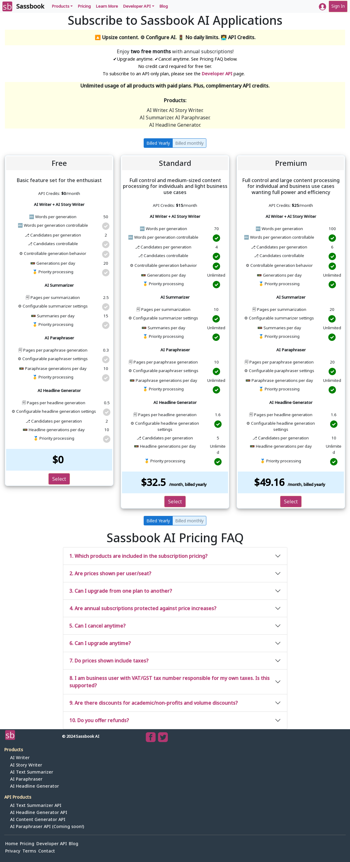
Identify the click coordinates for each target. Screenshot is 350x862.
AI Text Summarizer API (35, 805)
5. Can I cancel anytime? (97, 625)
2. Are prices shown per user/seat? (110, 573)
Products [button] (60, 6)
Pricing (84, 6)
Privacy (12, 851)
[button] (322, 6)
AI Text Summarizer (31, 772)
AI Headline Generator (34, 786)
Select (59, 479)
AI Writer (20, 757)
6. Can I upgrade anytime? (100, 643)
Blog (163, 6)
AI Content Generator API (37, 819)
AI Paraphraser (26, 779)
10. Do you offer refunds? (99, 720)
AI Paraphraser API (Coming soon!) (47, 826)
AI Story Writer (26, 765)
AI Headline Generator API (38, 812)
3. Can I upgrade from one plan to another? (120, 591)
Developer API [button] (137, 6)
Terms (29, 851)
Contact (46, 851)
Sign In (338, 6)
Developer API (217, 73)
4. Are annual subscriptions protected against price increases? (142, 608)
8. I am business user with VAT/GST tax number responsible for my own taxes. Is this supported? (169, 682)
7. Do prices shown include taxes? (109, 660)
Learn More (107, 6)
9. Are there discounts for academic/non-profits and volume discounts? (153, 703)
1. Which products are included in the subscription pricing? (138, 556)
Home (11, 843)
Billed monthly (189, 143)
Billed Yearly (158, 143)
